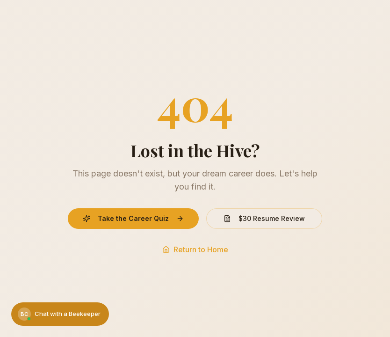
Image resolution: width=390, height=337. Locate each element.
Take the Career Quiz (133, 218)
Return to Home (195, 249)
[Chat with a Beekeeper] (60, 314)
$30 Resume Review (264, 218)
